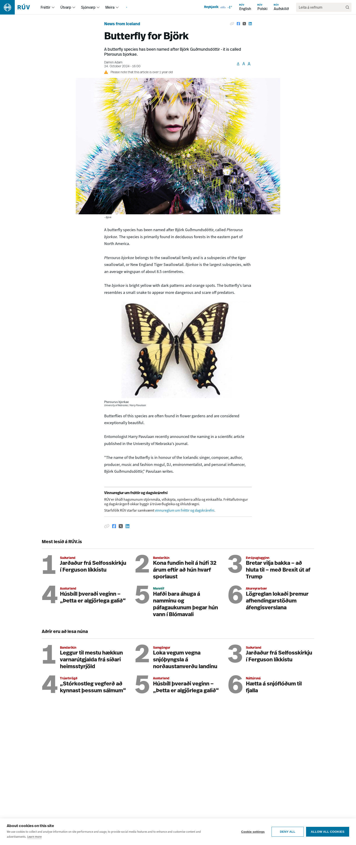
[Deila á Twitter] (121, 526)
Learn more (34, 839)
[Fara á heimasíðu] (19, 7)
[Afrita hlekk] (106, 526)
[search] (321, 7)
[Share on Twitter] (244, 23)
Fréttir (45, 7)
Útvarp (65, 7)
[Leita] (347, 7)
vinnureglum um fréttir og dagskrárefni (184, 510)
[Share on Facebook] (238, 23)
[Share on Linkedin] (250, 23)
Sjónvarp (88, 7)
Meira (109, 7)
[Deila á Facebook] (114, 526)
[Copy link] (232, 23)
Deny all (287, 833)
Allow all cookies (327, 833)
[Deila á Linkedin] (128, 526)
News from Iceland (122, 24)
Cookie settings (253, 833)
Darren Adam (113, 62)
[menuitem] (53, 7)
